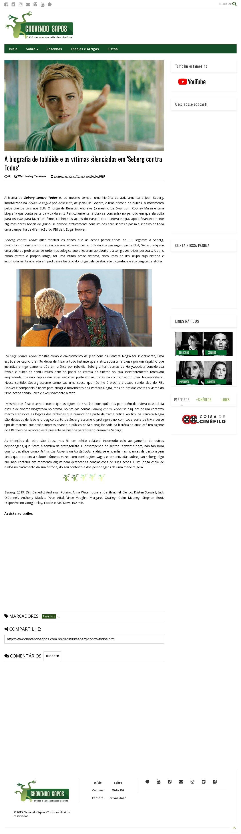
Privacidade (118, 798)
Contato (98, 798)
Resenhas (54, 49)
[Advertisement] (156, 26)
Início (13, 49)
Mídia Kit (118, 790)
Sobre (32, 49)
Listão (113, 49)
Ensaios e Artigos (85, 49)
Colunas (98, 790)
